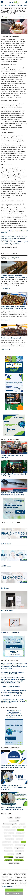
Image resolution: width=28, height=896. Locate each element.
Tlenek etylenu (8, 860)
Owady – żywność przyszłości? (11, 338)
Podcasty (24, 842)
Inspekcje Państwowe (9, 833)
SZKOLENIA (19, 5)
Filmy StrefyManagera (10, 830)
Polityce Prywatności (7, 886)
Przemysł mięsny (8, 848)
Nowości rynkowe (10, 839)
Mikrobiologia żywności (18, 836)
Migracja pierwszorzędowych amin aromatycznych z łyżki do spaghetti (12, 493)
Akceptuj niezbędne (13, 893)
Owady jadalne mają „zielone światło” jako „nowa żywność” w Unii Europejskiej (14, 307)
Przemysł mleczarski (19, 848)
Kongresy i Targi (20, 833)
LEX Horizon (5, 588)
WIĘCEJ (25, 5)
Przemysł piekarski (20, 850)
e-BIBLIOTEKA (4, 5)
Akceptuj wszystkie (13, 890)
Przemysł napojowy (8, 850)
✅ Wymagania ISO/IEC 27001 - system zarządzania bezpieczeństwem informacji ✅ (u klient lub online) (14, 701)
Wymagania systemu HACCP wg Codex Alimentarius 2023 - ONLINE (12, 673)
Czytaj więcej (4, 288)
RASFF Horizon (6, 566)
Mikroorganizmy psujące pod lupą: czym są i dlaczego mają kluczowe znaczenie (14, 766)
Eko (24, 827)
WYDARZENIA (12, 5)
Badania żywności (14, 820)
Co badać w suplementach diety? (10, 686)
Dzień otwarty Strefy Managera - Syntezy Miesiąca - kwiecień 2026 (12, 808)
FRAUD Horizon (6, 544)
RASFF (19, 854)
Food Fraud (20, 830)
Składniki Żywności (22, 17)
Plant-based (17, 259)
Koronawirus (7, 836)
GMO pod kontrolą (7, 610)
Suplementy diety (20, 857)
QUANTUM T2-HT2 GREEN (10, 632)
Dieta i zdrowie (15, 257)
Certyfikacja (22, 824)
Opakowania (19, 839)
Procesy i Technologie (21, 845)
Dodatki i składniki (7, 259)
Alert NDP (17, 817)
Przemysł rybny (10, 854)
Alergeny (10, 817)
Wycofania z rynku (18, 860)
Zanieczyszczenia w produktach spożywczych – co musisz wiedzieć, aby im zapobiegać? (13, 787)
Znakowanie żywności (14, 863)
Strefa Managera (8, 857)
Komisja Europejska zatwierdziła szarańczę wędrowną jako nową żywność (14, 276)
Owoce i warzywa (6, 842)
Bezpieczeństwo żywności (9, 824)
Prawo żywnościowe (7, 845)
